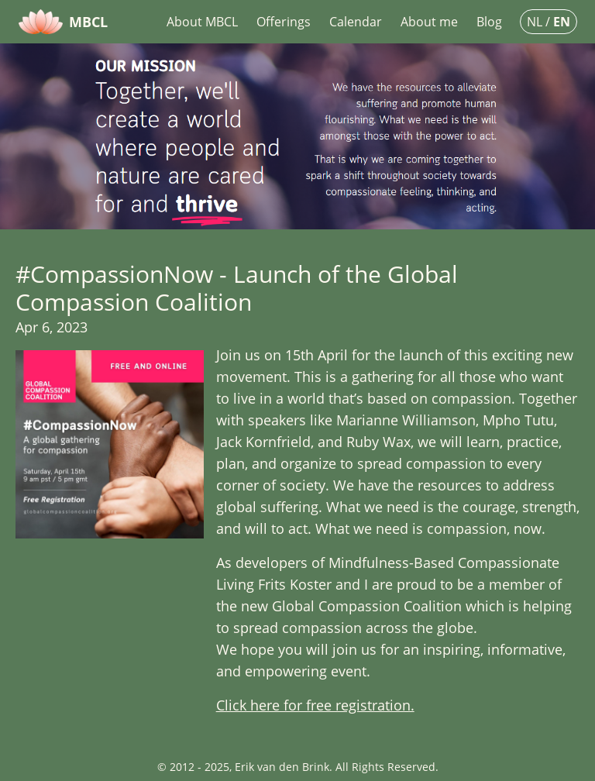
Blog (489, 21)
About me (429, 21)
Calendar (355, 21)
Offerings (283, 21)
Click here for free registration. (315, 705)
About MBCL (202, 21)
